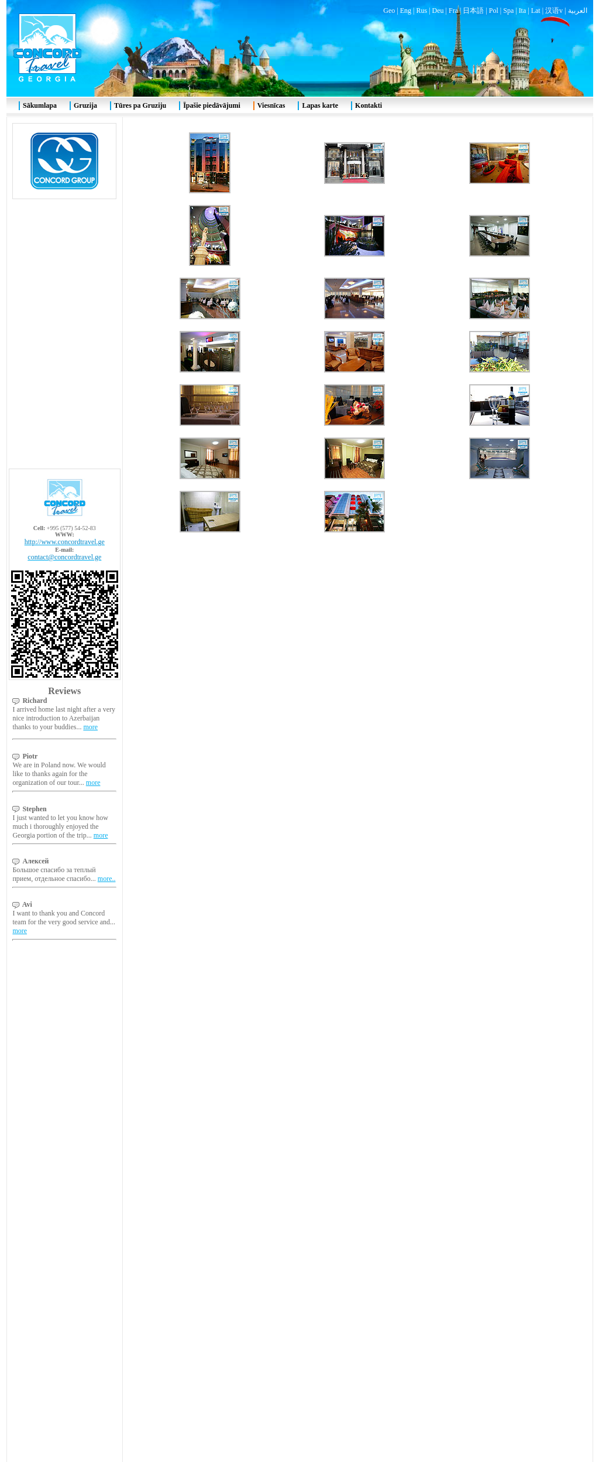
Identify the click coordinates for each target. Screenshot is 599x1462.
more (90, 255)
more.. (107, 406)
